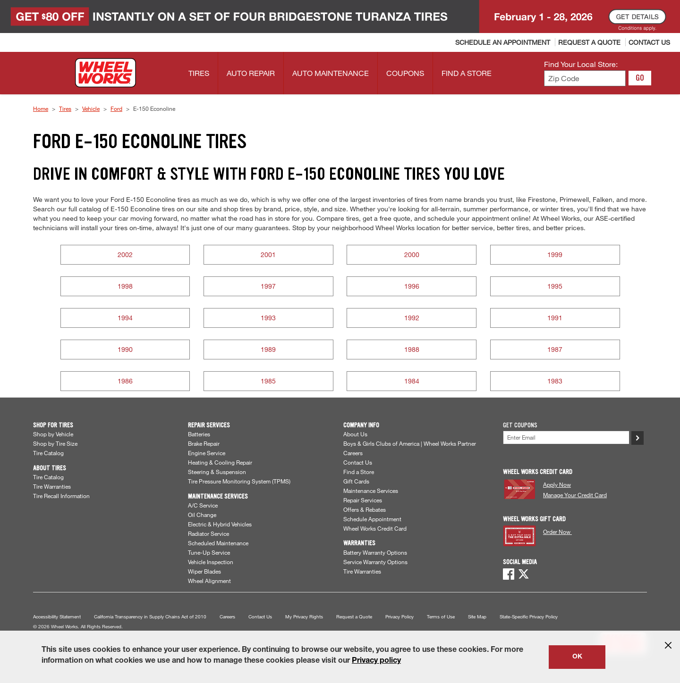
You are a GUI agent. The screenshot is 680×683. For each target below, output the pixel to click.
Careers (353, 453)
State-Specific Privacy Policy (529, 617)
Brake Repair (204, 443)
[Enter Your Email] (566, 437)
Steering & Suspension (217, 471)
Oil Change (202, 514)
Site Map (477, 617)
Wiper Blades (204, 571)
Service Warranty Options (375, 562)
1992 (411, 318)
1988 (411, 349)
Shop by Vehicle (53, 434)
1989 (268, 349)
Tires (65, 108)
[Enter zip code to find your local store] (585, 78)
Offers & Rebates (364, 509)
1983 (554, 381)
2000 (411, 254)
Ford (116, 108)
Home (40, 108)
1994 (125, 318)
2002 (125, 254)
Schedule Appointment (372, 519)
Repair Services (362, 500)
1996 (411, 286)
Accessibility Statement (57, 617)
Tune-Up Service (209, 552)
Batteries (199, 434)
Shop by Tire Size (55, 443)
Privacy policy (376, 661)
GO (640, 77)
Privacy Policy (399, 617)
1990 (125, 349)
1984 (411, 381)
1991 (554, 318)
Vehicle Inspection (210, 562)
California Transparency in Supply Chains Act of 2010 (150, 617)
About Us (355, 434)
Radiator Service (208, 533)
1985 (268, 381)
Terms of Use (441, 617)
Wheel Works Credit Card (375, 528)
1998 (125, 286)
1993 (268, 318)
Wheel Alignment (209, 580)
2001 (268, 254)
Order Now (557, 531)
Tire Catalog (48, 453)
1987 (554, 349)
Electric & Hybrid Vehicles (220, 524)
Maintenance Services (370, 490)
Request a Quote (354, 617)
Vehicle (91, 108)
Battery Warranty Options (375, 552)
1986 (125, 381)
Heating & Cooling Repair (220, 462)
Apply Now (557, 484)
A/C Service (203, 505)
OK (577, 657)
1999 (554, 254)
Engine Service (206, 453)
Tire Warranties (52, 486)
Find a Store (358, 471)
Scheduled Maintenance (218, 543)
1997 (268, 286)
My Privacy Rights (304, 617)
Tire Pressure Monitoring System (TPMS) (239, 481)
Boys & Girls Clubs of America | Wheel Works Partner (409, 443)
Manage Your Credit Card (575, 495)
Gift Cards (356, 481)
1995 (554, 286)
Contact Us (357, 462)
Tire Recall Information (61, 496)
